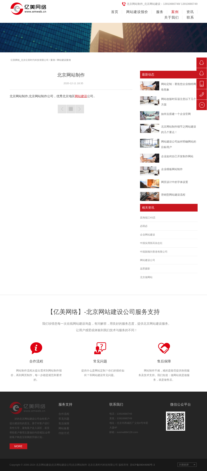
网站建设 (81, 96)
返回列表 (71, 109)
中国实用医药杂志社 (151, 243)
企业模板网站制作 (172, 169)
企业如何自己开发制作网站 (177, 156)
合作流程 (36, 361)
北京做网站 (146, 277)
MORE (18, 446)
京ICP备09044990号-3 (142, 464)
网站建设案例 (64, 60)
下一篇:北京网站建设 (79, 109)
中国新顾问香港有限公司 (153, 251)
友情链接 (187, 465)
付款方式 (64, 433)
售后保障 (164, 361)
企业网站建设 (147, 234)
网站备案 (64, 428)
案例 (52, 60)
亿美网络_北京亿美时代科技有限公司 (30, 60)
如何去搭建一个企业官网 (176, 113)
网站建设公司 (147, 260)
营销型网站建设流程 (173, 194)
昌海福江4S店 (148, 217)
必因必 (144, 226)
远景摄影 (145, 268)
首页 (114, 12)
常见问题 (100, 361)
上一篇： (62, 109)
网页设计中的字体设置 (174, 182)
